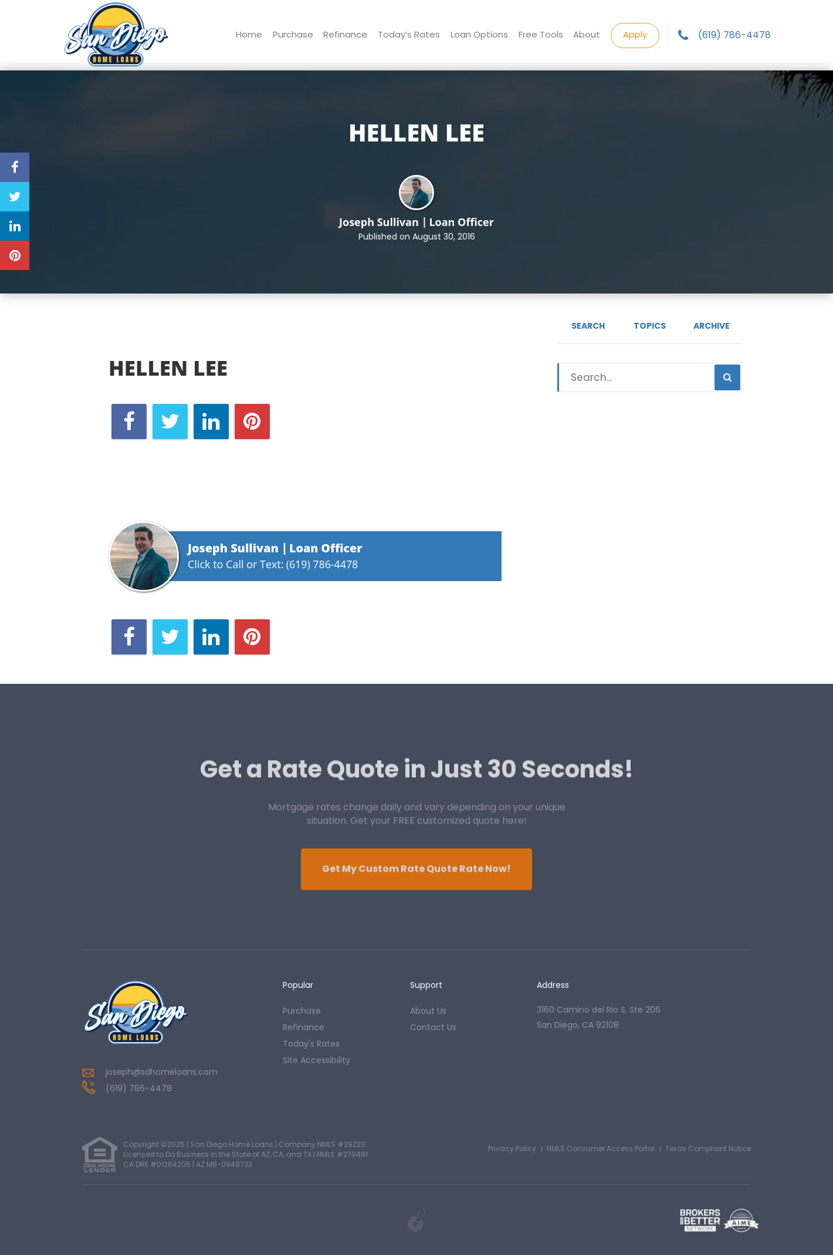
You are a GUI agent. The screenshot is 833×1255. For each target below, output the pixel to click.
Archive (711, 326)
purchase (302, 1011)
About (586, 35)
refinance (303, 1027)
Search (588, 326)
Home (248, 35)
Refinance (345, 35)
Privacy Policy (512, 1148)
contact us (433, 1027)
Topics (650, 326)
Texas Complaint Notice (708, 1148)
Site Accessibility (316, 1060)
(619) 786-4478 (734, 35)
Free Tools (540, 35)
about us (428, 1011)
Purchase (292, 35)
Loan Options (478, 35)
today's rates (311, 1044)
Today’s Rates (408, 35)
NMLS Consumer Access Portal (601, 1148)
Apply (635, 34)
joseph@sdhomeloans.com (162, 1072)
